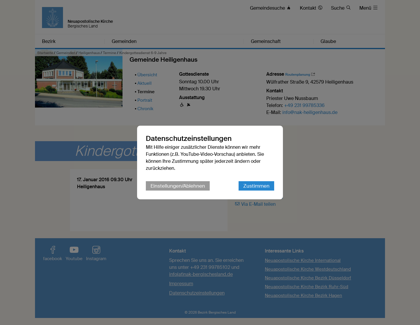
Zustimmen (256, 186)
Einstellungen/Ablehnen (177, 186)
